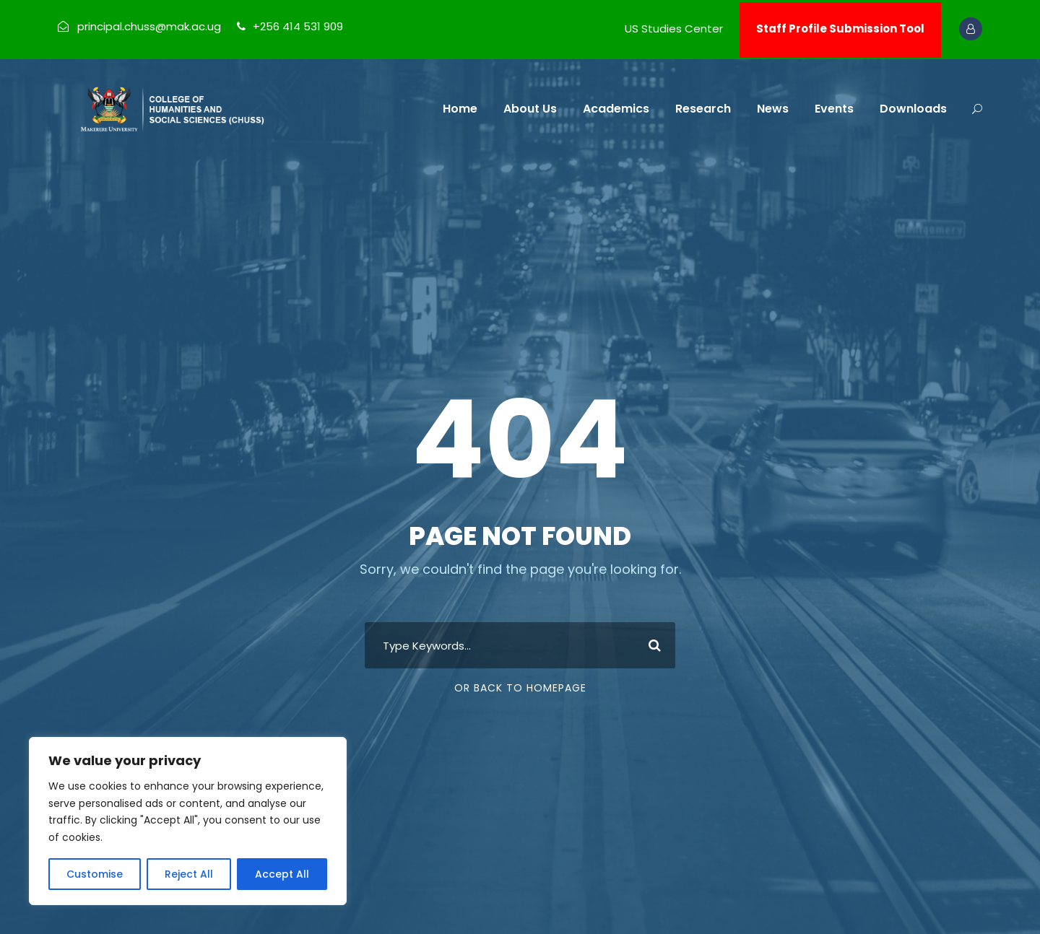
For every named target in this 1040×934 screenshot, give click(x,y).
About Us (530, 108)
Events (834, 108)
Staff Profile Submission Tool (840, 28)
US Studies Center (674, 28)
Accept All (282, 874)
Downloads (913, 108)
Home (460, 108)
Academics (616, 108)
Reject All (189, 874)
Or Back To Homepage (520, 688)
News (773, 108)
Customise (94, 874)
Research (703, 108)
